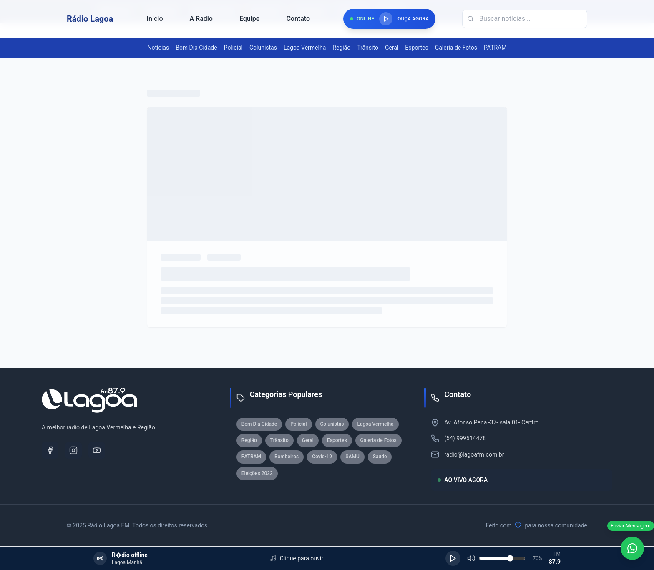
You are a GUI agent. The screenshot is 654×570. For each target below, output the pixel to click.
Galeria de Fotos (456, 47)
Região (341, 47)
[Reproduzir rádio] (385, 18)
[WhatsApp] (632, 548)
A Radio (200, 19)
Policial (233, 47)
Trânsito (367, 47)
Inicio (154, 19)
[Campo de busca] (524, 19)
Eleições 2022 (257, 473)
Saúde (380, 457)
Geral (391, 47)
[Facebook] (50, 450)
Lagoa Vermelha (305, 47)
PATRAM (495, 47)
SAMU (352, 457)
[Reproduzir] (452, 558)
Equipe (249, 19)
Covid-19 (322, 457)
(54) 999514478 (465, 438)
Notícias (158, 47)
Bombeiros (286, 457)
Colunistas (263, 47)
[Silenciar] (471, 558)
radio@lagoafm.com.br (474, 454)
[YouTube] (96, 450)
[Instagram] (73, 450)
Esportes (416, 47)
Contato (298, 19)
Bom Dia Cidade (196, 47)
